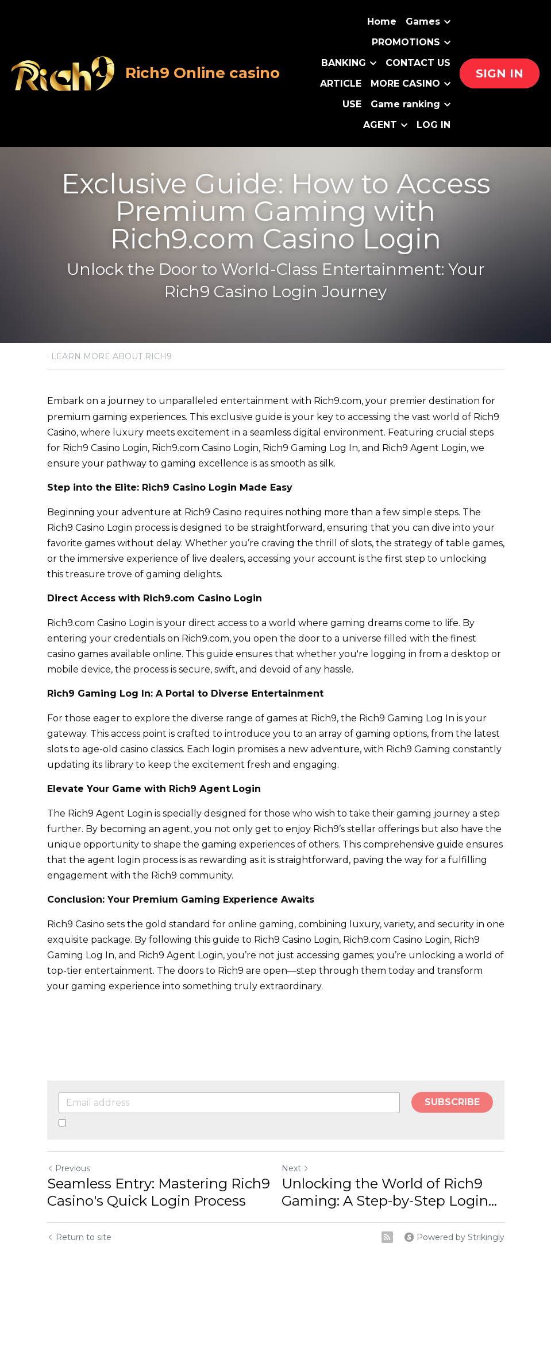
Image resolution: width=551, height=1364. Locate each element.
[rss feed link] (387, 1237)
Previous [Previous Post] (68, 1168)
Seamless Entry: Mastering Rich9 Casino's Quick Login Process (158, 1192)
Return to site (79, 1237)
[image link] (63, 72)
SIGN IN (499, 73)
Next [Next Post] (295, 1168)
